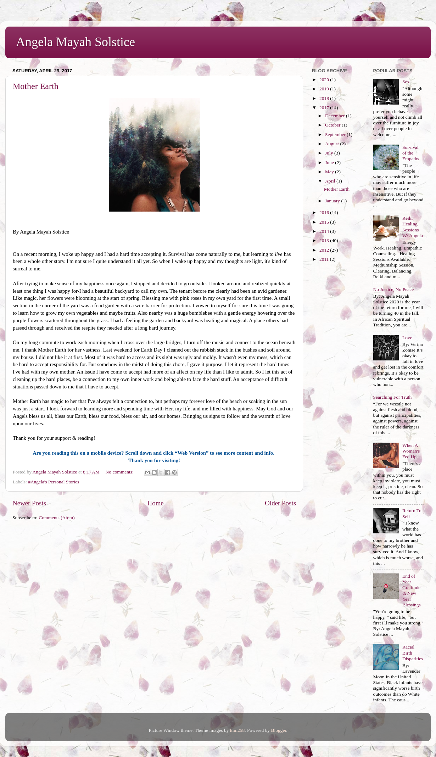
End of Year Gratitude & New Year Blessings (411, 590)
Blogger (278, 730)
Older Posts (280, 503)
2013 (324, 240)
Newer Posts (29, 503)
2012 (324, 250)
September (336, 134)
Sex (405, 81)
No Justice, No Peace (393, 289)
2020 (324, 79)
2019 (324, 88)
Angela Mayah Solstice (75, 42)
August (332, 143)
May (330, 171)
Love (407, 337)
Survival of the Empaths (410, 153)
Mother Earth (35, 86)
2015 (324, 222)
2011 (324, 259)
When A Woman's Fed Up (411, 451)
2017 (324, 107)
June (330, 162)
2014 (324, 231)
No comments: (120, 472)
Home (155, 503)
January (333, 200)
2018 (324, 98)
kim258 (237, 730)
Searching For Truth (392, 397)
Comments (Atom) (57, 517)
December (335, 115)
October (333, 125)
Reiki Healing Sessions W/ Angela (412, 226)
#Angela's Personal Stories (53, 481)
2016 (324, 212)
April (330, 181)
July (329, 153)
